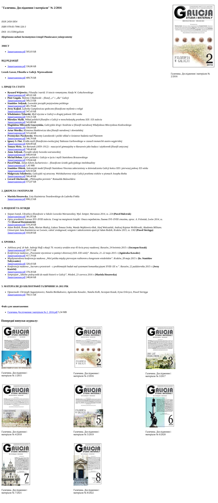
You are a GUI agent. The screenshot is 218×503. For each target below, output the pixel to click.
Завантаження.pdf (16, 51)
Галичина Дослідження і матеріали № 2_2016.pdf (32, 312)
